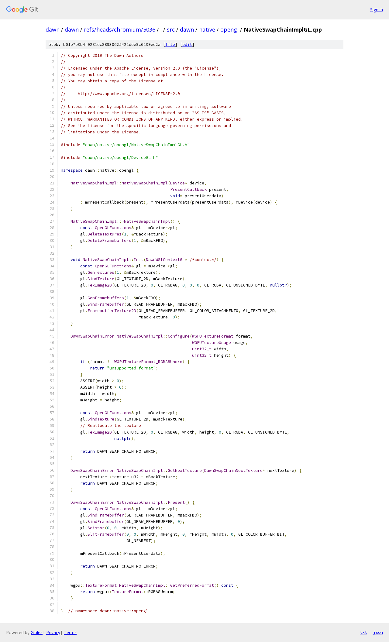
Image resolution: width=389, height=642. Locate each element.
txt (363, 632)
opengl (229, 29)
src (171, 29)
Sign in (376, 9)
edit (187, 44)
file (170, 44)
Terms (70, 632)
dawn (53, 29)
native (207, 29)
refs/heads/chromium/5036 (119, 29)
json (378, 632)
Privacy (53, 632)
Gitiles (37, 632)
